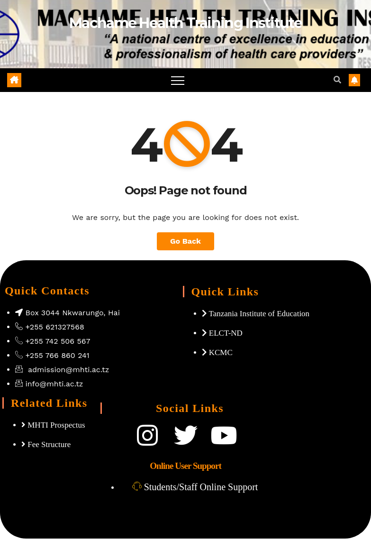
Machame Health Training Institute (185, 23)
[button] (337, 79)
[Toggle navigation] (177, 80)
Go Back (185, 241)
